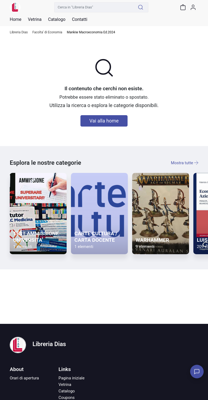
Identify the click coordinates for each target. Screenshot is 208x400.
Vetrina (64, 384)
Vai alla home (104, 121)
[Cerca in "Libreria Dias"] (93, 7)
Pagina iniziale (71, 378)
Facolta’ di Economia (47, 32)
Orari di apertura (24, 378)
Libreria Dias (19, 32)
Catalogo (56, 19)
